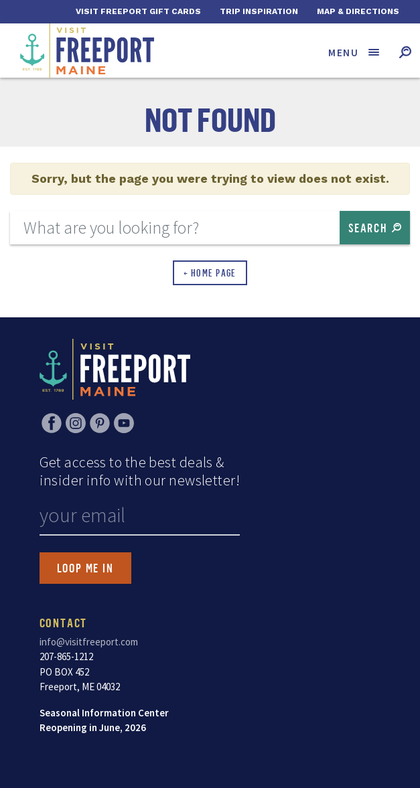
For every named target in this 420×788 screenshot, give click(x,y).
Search (368, 227)
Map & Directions (358, 11)
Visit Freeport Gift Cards (138, 11)
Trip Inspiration (259, 11)
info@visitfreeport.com (89, 641)
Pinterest (100, 423)
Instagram (76, 423)
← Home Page (210, 273)
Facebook (52, 423)
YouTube (124, 423)
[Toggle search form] (405, 52)
